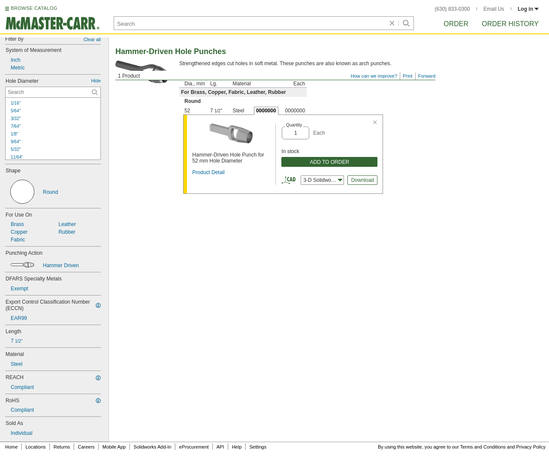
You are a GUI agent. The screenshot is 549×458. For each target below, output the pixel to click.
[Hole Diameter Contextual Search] (53, 92)
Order (455, 23)
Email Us (493, 9)
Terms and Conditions (483, 446)
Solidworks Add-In (152, 446)
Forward (426, 75)
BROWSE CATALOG (34, 8)
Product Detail (208, 172)
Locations (36, 446)
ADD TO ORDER (330, 162)
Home (11, 446)
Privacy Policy (531, 446)
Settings (257, 446)
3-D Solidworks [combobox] (323, 180)
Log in (528, 9)
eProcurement (194, 446)
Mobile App (114, 446)
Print (408, 75)
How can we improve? (374, 75)
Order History (510, 23)
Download (362, 180)
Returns (62, 446)
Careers (86, 446)
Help (237, 446)
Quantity (294, 125)
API (220, 446)
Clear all (92, 39)
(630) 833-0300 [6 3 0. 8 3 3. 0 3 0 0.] (452, 9)
